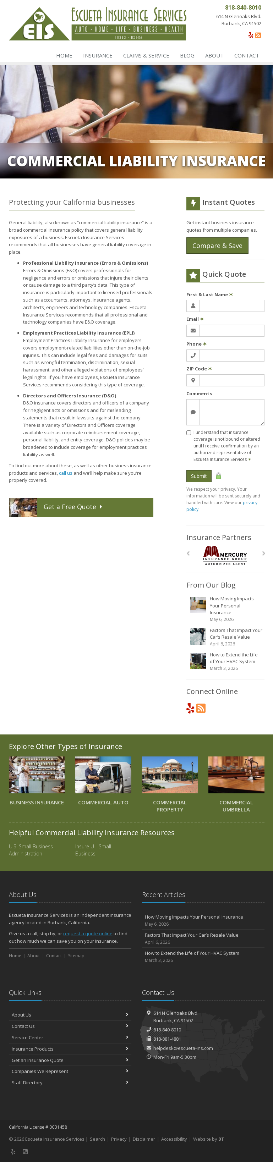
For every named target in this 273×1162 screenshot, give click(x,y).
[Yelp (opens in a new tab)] (251, 35)
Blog (187, 55)
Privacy (119, 1139)
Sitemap (76, 956)
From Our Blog (211, 585)
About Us (70, 1015)
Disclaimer (144, 1139)
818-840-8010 (167, 1029)
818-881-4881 (167, 1039)
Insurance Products (70, 1049)
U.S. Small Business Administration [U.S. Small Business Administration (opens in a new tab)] (31, 850)
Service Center (70, 1037)
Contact (246, 55)
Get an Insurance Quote (70, 1060)
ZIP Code (199, 368)
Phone (196, 344)
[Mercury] (225, 555)
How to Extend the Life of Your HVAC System (226, 661)
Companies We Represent (70, 1071)
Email (195, 319)
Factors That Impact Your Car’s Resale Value (226, 637)
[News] (258, 35)
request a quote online (88, 933)
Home (64, 55)
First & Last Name (209, 294)
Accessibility (174, 1139)
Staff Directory (70, 1082)
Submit (199, 476)
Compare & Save (217, 245)
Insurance (98, 55)
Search (97, 1139)
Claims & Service (146, 55)
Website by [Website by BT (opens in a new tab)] (208, 1139)
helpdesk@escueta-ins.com (183, 1048)
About (214, 55)
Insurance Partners (218, 537)
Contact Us (70, 1026)
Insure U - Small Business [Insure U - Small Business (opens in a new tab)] (93, 850)
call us (65, 473)
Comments (199, 393)
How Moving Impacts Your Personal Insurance (226, 609)
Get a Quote (56, 507)
